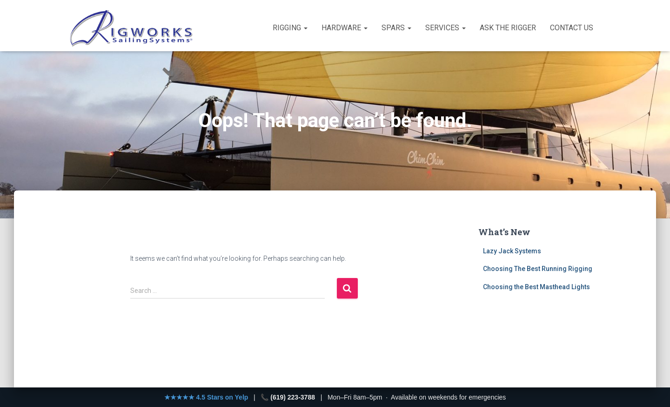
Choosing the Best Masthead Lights (536, 287)
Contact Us (571, 27)
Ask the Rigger (508, 27)
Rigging (290, 27)
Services (445, 27)
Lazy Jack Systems (512, 251)
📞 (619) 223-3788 (288, 397)
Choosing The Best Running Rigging (537, 268)
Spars (396, 27)
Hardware (345, 27)
